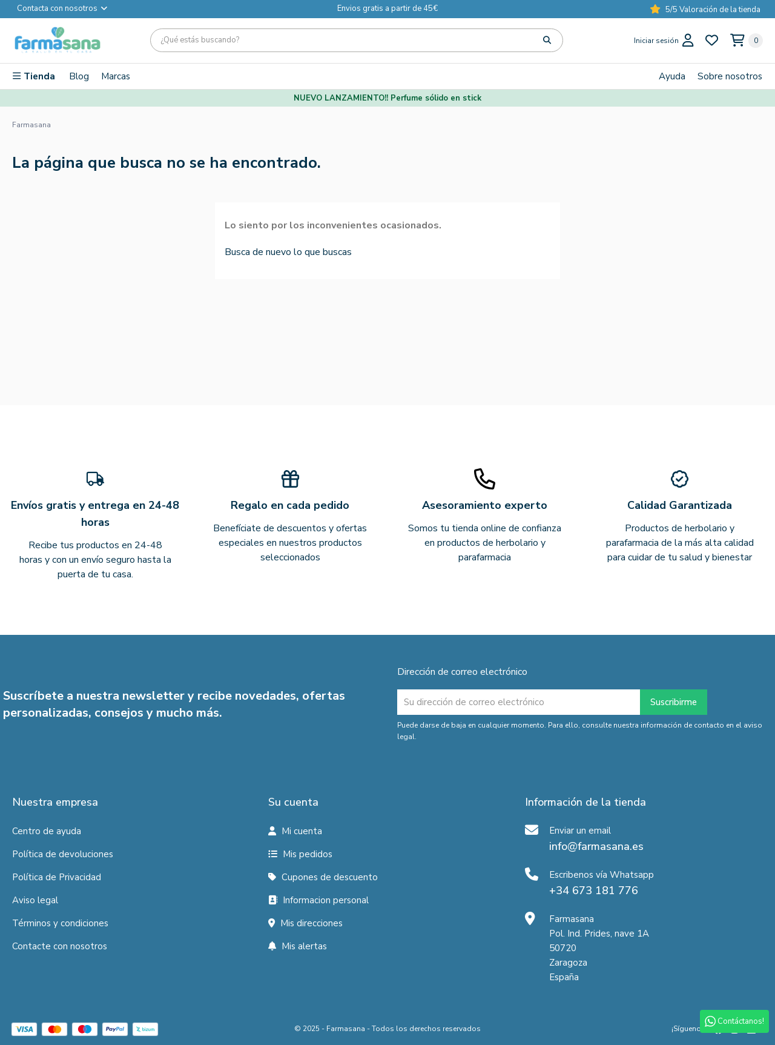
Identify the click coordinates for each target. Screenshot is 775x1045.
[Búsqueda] (356, 40)
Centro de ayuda (46, 831)
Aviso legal (35, 900)
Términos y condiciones (60, 923)
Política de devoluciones (62, 854)
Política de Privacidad (56, 877)
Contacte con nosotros (59, 946)
